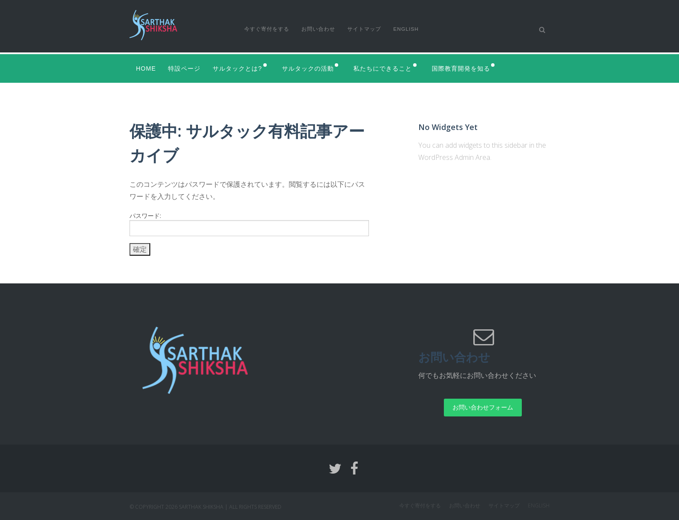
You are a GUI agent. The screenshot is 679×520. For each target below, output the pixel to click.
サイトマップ (366, 29)
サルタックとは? (239, 68)
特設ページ (185, 68)
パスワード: (249, 223)
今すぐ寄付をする (266, 29)
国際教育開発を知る (468, 68)
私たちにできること (388, 68)
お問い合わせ (319, 29)
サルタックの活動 (311, 68)
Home (146, 68)
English (409, 29)
